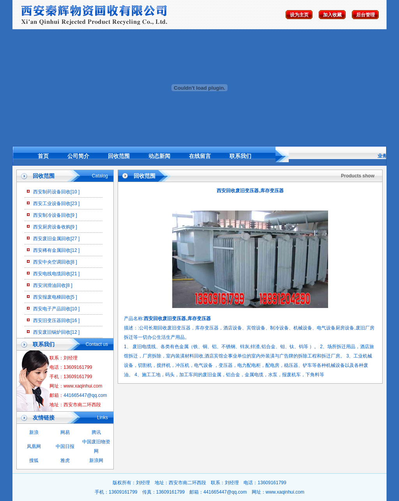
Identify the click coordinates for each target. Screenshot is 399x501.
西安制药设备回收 (52, 192)
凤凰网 (34, 446)
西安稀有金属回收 (52, 250)
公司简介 (78, 156)
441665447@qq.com (85, 395)
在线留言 (200, 156)
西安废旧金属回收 (52, 238)
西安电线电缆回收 (52, 273)
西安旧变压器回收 (52, 320)
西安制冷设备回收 (52, 215)
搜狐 (34, 460)
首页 (43, 156)
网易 (65, 432)
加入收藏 (332, 15)
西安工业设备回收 (52, 203)
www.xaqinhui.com (285, 492)
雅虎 (65, 460)
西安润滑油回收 (49, 285)
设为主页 (299, 15)
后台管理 (365, 15)
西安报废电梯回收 (52, 297)
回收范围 (119, 156)
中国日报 (65, 446)
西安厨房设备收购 (52, 227)
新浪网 (96, 460)
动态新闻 (159, 156)
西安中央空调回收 (52, 262)
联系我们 (240, 156)
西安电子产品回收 (52, 309)
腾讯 (96, 432)
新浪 (34, 432)
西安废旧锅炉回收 (52, 332)
